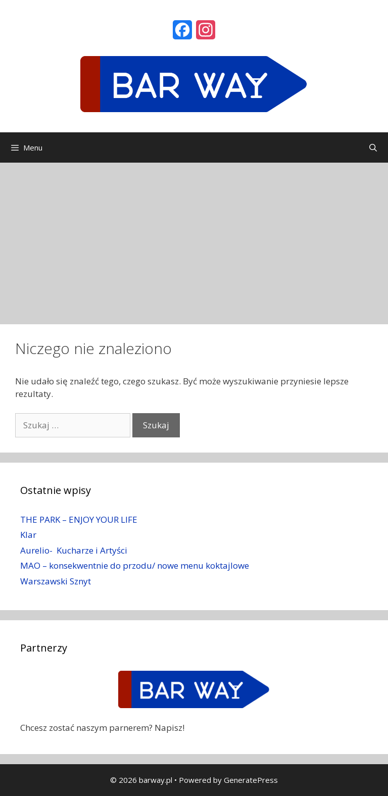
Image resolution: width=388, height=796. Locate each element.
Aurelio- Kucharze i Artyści (73, 550)
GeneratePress (251, 780)
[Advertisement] (194, 238)
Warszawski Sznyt (55, 581)
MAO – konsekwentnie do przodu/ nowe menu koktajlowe (134, 565)
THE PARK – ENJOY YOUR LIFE (78, 519)
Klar (28, 534)
